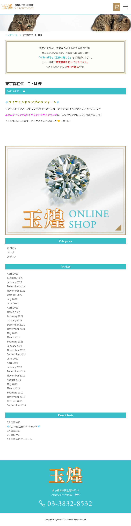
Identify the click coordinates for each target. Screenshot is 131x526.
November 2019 (16, 375)
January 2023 (14, 282)
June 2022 (12, 303)
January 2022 (14, 320)
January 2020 (14, 367)
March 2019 (13, 388)
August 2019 (14, 379)
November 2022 (16, 290)
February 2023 (15, 277)
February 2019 (15, 392)
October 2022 (14, 294)
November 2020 (16, 350)
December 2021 (16, 324)
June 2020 (12, 358)
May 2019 (12, 384)
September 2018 (16, 405)
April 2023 (12, 273)
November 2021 (16, 328)
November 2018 (16, 396)
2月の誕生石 (13, 435)
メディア (11, 256)
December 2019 (16, 371)
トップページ (11, 34)
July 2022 (12, 299)
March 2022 (13, 311)
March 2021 (13, 337)
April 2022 (12, 307)
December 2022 (16, 286)
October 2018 (14, 401)
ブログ (10, 252)
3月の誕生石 (13, 430)
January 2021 (14, 345)
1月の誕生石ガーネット (19, 439)
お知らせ (12, 248)
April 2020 (12, 362)
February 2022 (15, 316)
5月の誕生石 (13, 422)
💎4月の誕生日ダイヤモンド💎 (23, 426)
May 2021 (12, 333)
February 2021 (15, 341)
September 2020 (16, 354)
